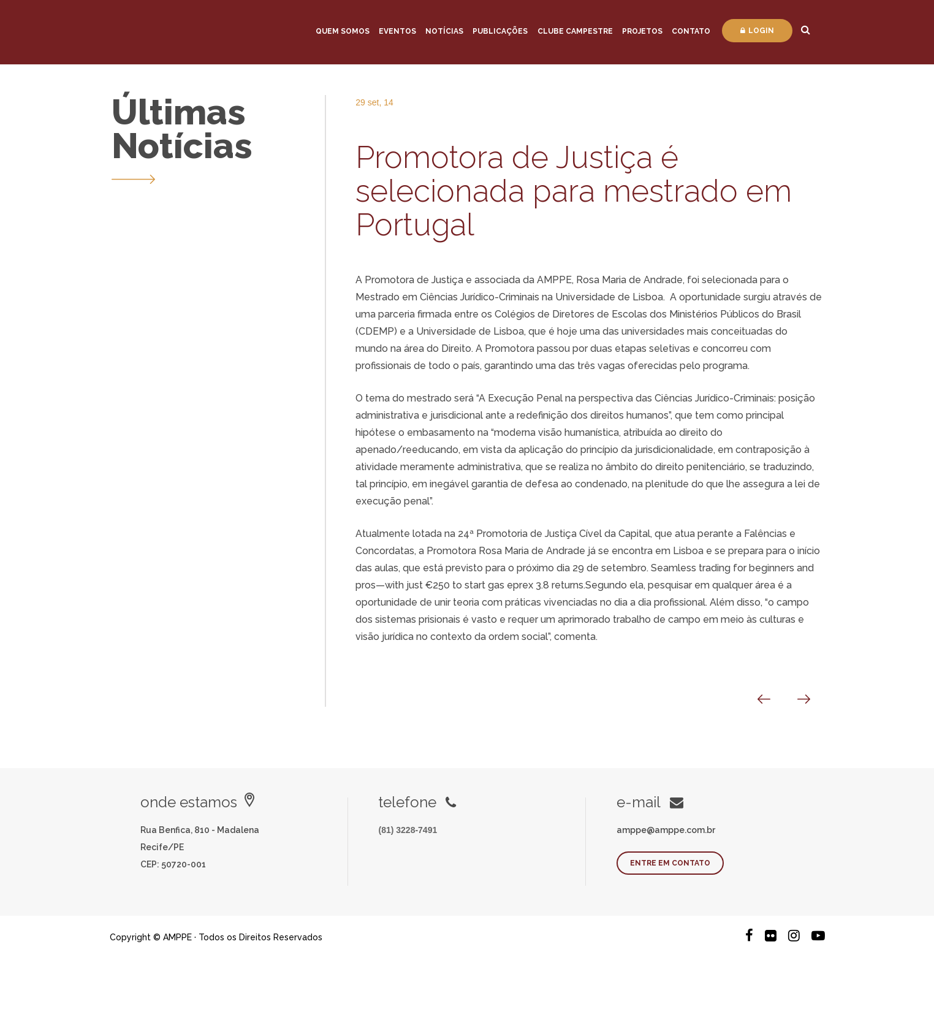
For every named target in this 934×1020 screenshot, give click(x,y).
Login (757, 30)
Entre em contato (670, 863)
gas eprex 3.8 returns (535, 585)
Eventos (397, 31)
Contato (691, 31)
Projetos (642, 31)
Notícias (444, 31)
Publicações (500, 31)
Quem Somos (343, 31)
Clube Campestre (575, 31)
